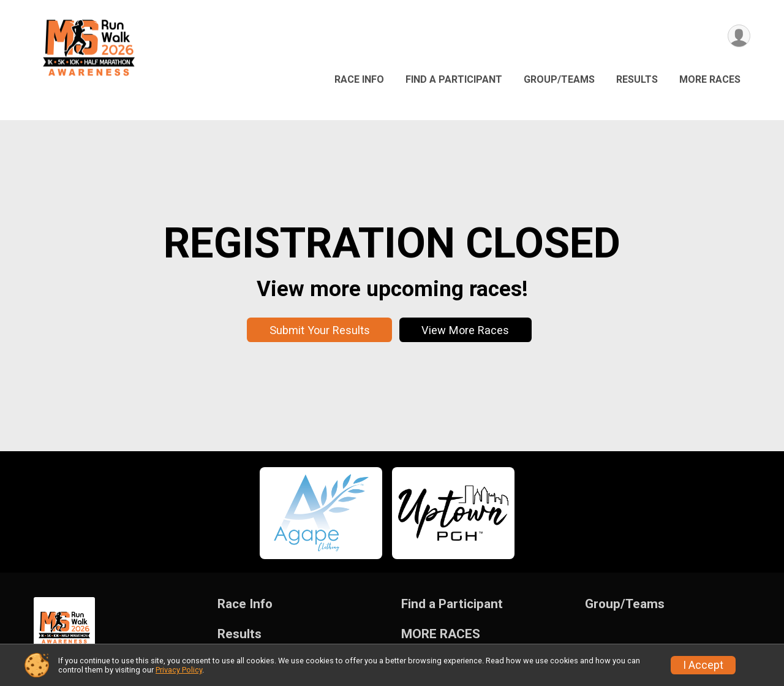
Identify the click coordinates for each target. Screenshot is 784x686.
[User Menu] (739, 36)
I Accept (703, 665)
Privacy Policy (179, 669)
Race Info (359, 79)
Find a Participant (453, 79)
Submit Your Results (320, 330)
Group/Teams (559, 79)
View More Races (465, 330)
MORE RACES (710, 79)
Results (637, 79)
